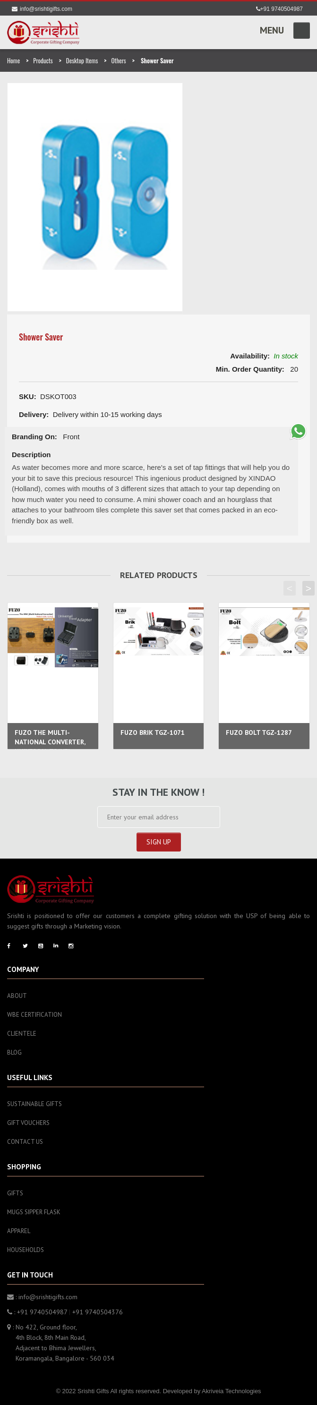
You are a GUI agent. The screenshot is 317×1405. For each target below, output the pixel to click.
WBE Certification (34, 1015)
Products (42, 60)
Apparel (18, 1231)
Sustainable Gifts (34, 1104)
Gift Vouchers (28, 1123)
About (17, 996)
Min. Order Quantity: (250, 369)
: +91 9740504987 (37, 1312)
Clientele (21, 1034)
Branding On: (34, 437)
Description (31, 455)
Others (118, 60)
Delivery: (34, 414)
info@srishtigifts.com (42, 9)
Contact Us (25, 1142)
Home (13, 60)
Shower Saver (41, 337)
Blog (14, 1052)
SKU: (27, 396)
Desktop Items (82, 60)
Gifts (15, 1193)
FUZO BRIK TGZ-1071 (152, 732)
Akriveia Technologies (231, 1391)
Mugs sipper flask (33, 1212)
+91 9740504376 (97, 1312)
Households (25, 1250)
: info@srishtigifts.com (42, 1297)
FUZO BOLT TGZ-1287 (259, 732)
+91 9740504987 (279, 9)
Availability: (250, 356)
